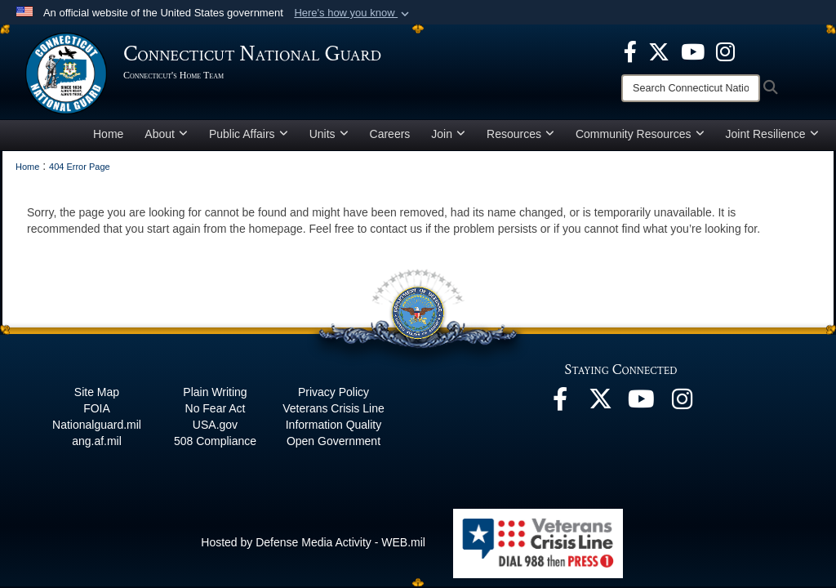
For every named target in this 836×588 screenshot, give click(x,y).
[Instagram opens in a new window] (725, 50)
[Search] (690, 88)
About (166, 133)
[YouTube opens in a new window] (693, 50)
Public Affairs (248, 133)
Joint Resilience (772, 133)
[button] (353, 13)
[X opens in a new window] (658, 50)
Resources (520, 133)
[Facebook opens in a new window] (630, 50)
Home (108, 133)
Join (448, 133)
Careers (390, 133)
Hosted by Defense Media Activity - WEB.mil (313, 542)
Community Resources (640, 133)
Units (329, 133)
